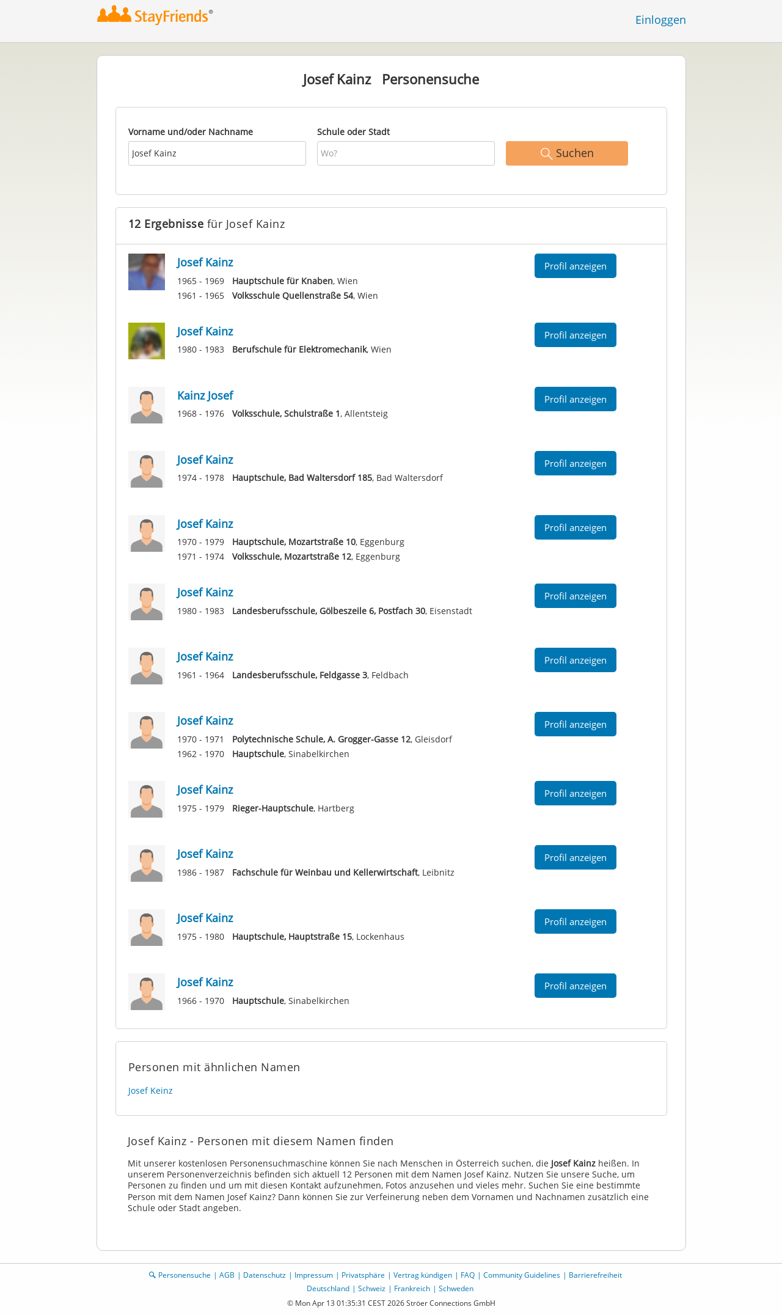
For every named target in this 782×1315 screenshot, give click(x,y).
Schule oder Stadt (353, 131)
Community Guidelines (521, 1275)
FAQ (468, 1275)
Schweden (456, 1288)
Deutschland (328, 1288)
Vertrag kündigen (422, 1275)
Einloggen (660, 19)
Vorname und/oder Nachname (190, 131)
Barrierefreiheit (595, 1275)
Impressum (313, 1275)
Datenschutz (264, 1275)
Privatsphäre (363, 1275)
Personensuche (184, 1275)
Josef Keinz (150, 1090)
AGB (227, 1275)
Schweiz (372, 1288)
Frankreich (412, 1288)
